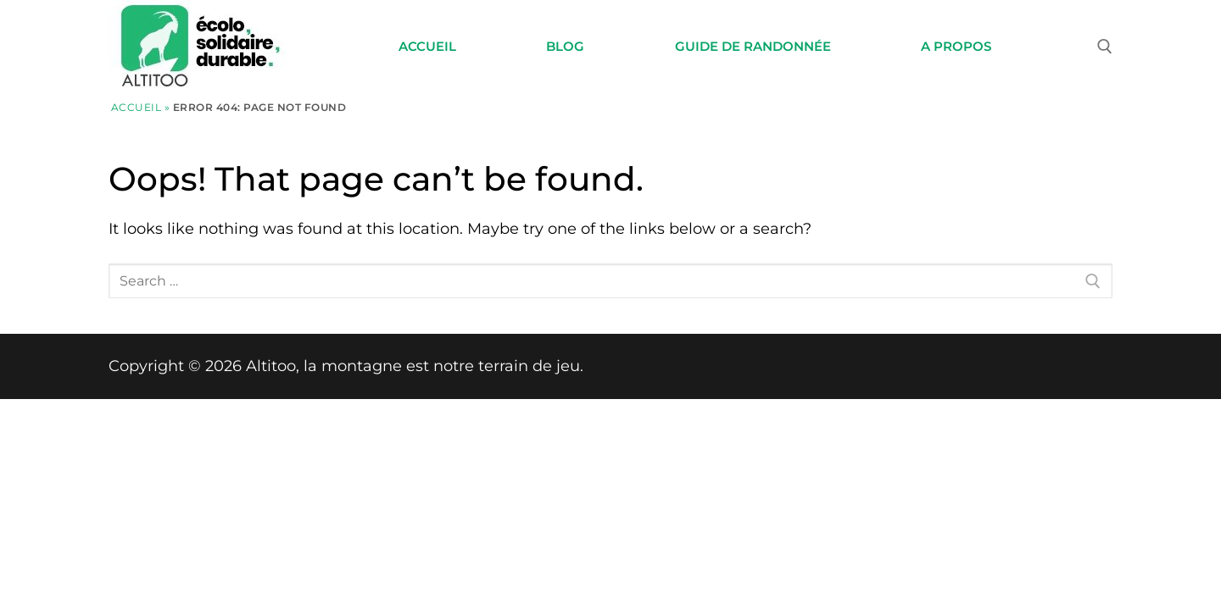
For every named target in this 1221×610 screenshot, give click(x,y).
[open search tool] (1104, 46)
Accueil (136, 108)
